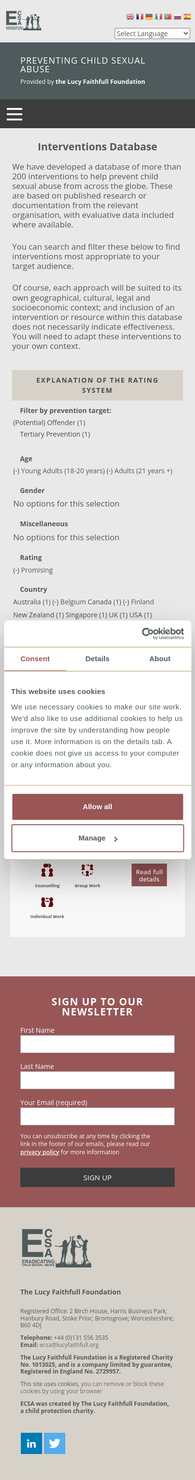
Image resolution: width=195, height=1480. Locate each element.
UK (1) (118, 614)
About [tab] (160, 658)
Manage (97, 838)
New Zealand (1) (38, 614)
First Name (37, 1030)
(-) (17, 470)
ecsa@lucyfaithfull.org (69, 1345)
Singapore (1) (86, 614)
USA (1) (140, 614)
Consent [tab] (35, 658)
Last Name (37, 1066)
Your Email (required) (53, 1102)
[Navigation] (14, 113)
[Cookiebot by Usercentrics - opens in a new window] (141, 633)
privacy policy (39, 1152)
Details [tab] (98, 658)
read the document (97, 888)
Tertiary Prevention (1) (55, 434)
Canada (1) (104, 601)
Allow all (97, 806)
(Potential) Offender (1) (49, 422)
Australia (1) (31, 601)
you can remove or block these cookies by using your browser (92, 1387)
